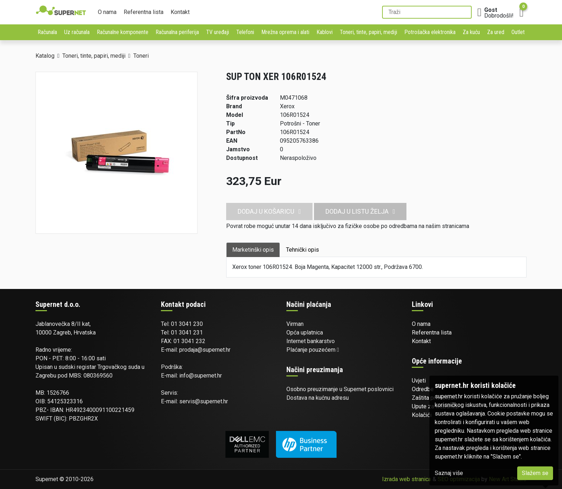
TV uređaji (217, 32)
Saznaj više (449, 473)
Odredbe (423, 389)
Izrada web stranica (406, 479)
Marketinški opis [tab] (253, 249)
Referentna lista (143, 12)
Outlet (518, 32)
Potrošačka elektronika (430, 32)
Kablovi (324, 32)
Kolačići (422, 415)
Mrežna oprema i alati (285, 32)
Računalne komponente (122, 32)
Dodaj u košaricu (269, 211)
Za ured (495, 32)
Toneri (141, 55)
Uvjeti (419, 380)
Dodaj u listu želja (360, 211)
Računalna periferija (177, 32)
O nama (107, 12)
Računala (47, 32)
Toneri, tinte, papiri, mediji (368, 32)
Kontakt (180, 12)
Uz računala (77, 32)
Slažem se (535, 473)
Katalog (44, 55)
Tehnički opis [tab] (302, 249)
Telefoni (245, 32)
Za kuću (471, 32)
